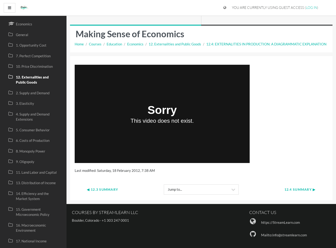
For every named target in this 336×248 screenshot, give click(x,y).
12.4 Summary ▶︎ (300, 189)
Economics (135, 44)
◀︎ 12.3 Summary (102, 189)
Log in (311, 7)
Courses (95, 44)
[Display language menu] (224, 7)
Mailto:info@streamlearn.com (284, 235)
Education (114, 44)
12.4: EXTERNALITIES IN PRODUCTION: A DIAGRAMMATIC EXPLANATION (266, 44)
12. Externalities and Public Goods (175, 44)
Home (79, 44)
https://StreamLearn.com (280, 222)
